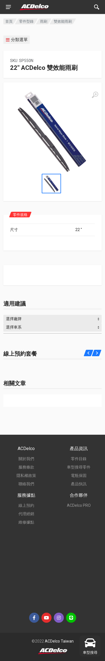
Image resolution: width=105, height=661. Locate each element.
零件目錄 (79, 458)
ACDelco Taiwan (59, 641)
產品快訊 (79, 484)
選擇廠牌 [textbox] (14, 319)
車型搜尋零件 (78, 467)
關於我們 (26, 458)
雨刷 (43, 21)
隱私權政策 (26, 475)
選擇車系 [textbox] (14, 327)
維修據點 (26, 522)
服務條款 (26, 467)
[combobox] (52, 319)
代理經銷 (26, 514)
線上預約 (26, 505)
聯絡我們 (26, 484)
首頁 (9, 21)
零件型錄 (26, 21)
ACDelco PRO (79, 505)
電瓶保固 (79, 475)
